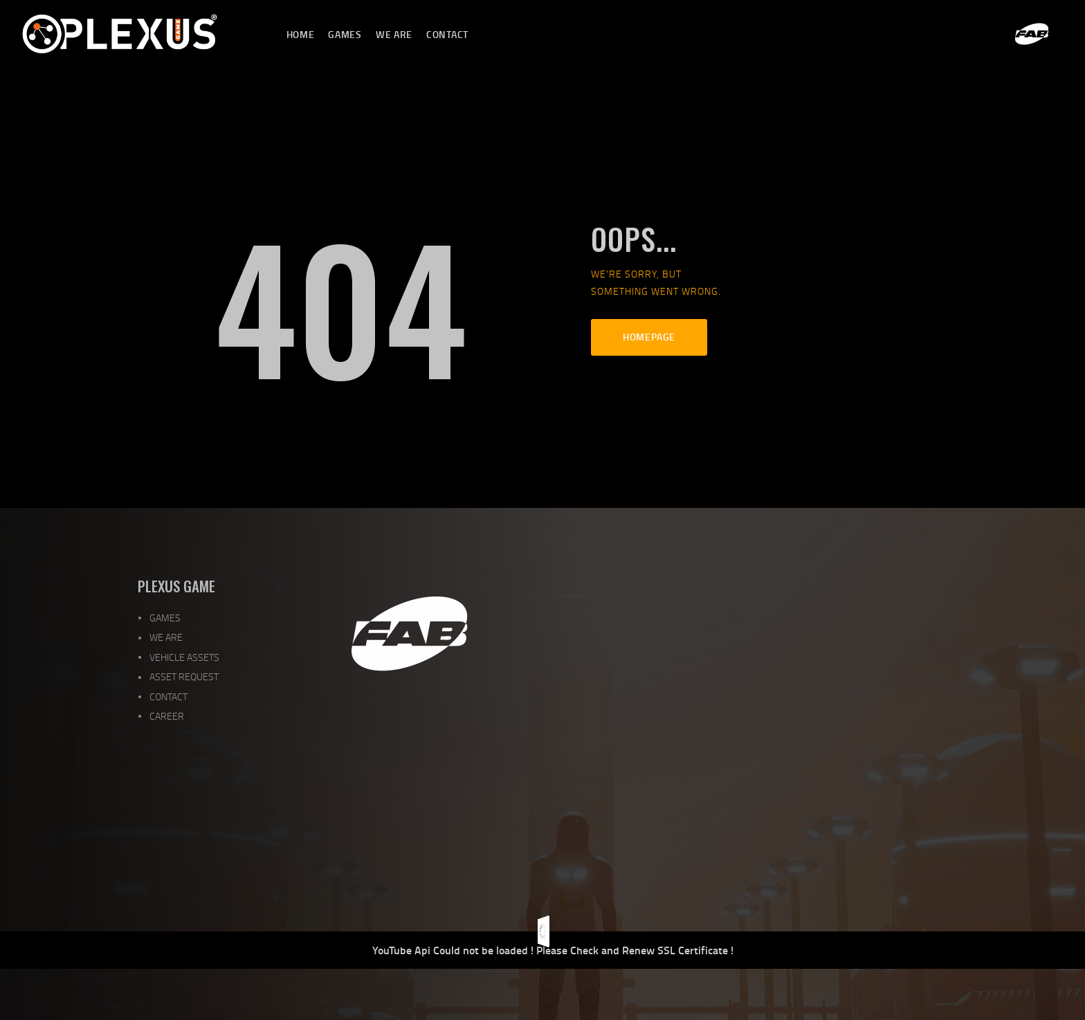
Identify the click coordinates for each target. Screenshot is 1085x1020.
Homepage (649, 336)
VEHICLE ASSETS (184, 657)
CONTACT (168, 696)
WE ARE (166, 637)
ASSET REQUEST (184, 676)
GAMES (165, 617)
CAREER (166, 715)
